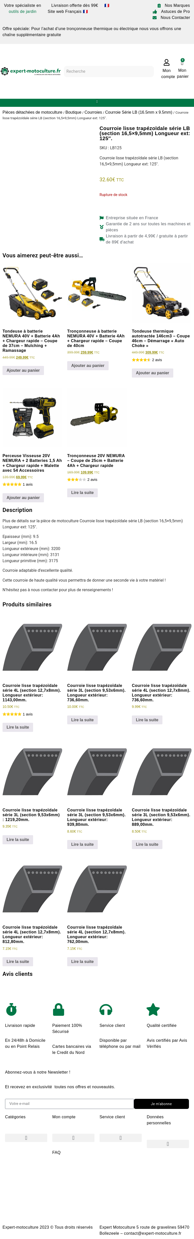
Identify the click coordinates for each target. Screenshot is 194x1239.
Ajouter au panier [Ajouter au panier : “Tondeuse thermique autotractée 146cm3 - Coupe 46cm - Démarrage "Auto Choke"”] (152, 373)
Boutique (73, 112)
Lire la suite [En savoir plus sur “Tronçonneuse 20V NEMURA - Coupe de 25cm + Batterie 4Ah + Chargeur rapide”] (82, 492)
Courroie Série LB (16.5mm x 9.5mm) (138, 112)
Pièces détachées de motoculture (32, 112)
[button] (97, 102)
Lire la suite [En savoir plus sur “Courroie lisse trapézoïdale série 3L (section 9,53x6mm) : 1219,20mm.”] (18, 839)
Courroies (93, 112)
